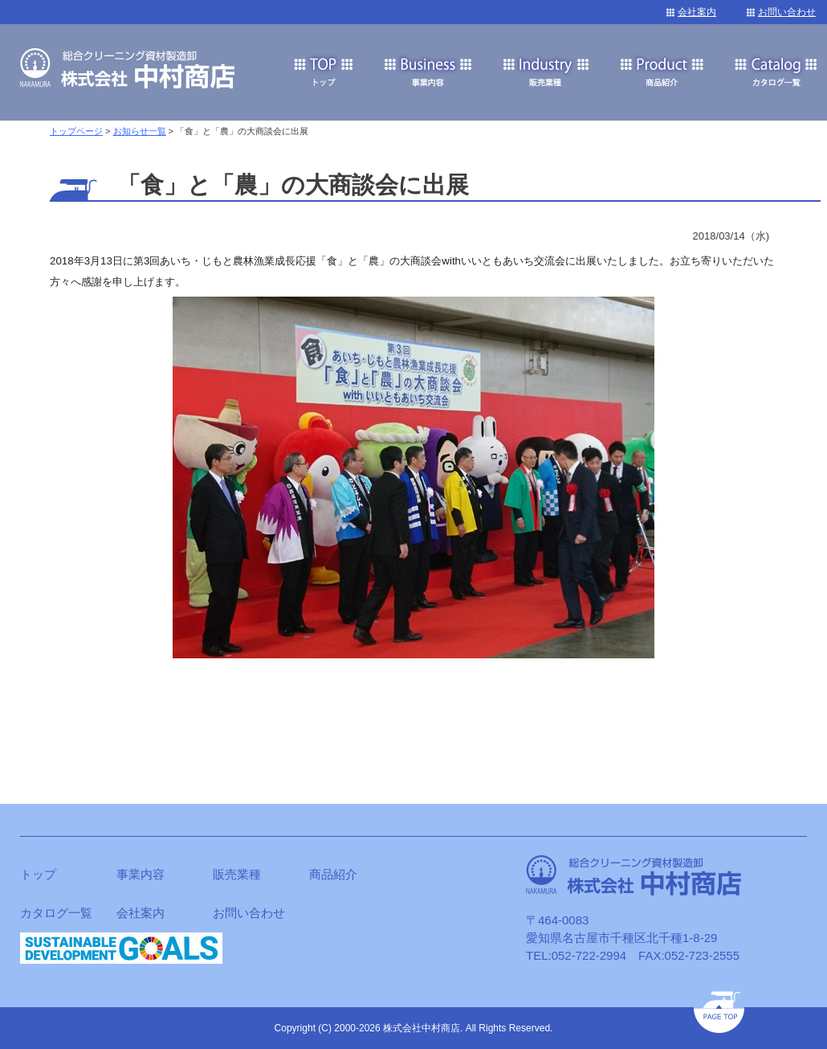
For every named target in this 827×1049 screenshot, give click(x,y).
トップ (38, 874)
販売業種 (237, 874)
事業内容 (140, 874)
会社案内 (697, 12)
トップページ (76, 131)
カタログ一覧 (56, 913)
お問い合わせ (787, 12)
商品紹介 (333, 874)
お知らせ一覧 (139, 131)
